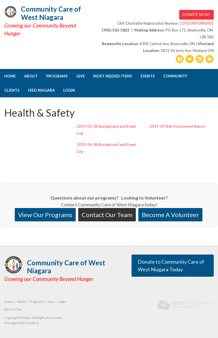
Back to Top (12, 309)
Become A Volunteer (170, 215)
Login (69, 90)
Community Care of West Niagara (51, 13)
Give (80, 76)
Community (175, 76)
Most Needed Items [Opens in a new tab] (112, 76)
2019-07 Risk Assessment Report (178, 126)
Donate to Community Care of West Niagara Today (171, 265)
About (31, 76)
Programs (57, 76)
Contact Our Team (107, 215)
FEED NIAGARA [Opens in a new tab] (41, 90)
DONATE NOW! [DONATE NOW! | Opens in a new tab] (196, 14)
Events (148, 76)
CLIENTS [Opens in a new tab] (12, 90)
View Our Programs (45, 215)
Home (10, 76)
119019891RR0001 (197, 23)
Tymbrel (32, 323)
